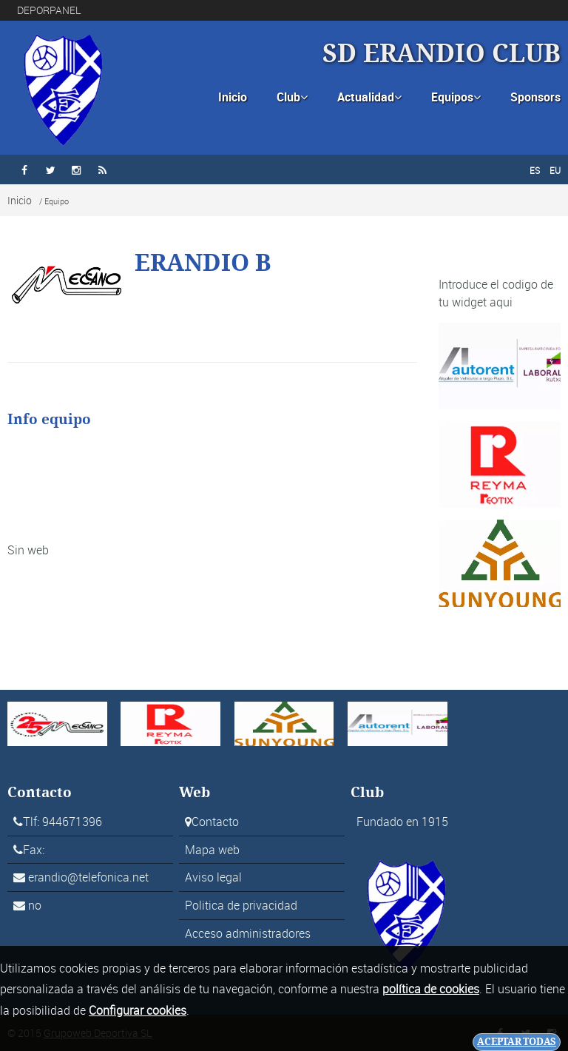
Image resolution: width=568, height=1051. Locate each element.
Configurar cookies (137, 1010)
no (34, 905)
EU (555, 170)
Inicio (232, 97)
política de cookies (430, 989)
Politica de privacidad (241, 905)
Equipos (456, 97)
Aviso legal (213, 877)
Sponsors (535, 97)
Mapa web (212, 850)
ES (535, 170)
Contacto (215, 821)
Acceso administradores (248, 933)
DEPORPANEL (49, 10)
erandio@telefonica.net (88, 877)
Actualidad (369, 97)
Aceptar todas (516, 1041)
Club (292, 97)
